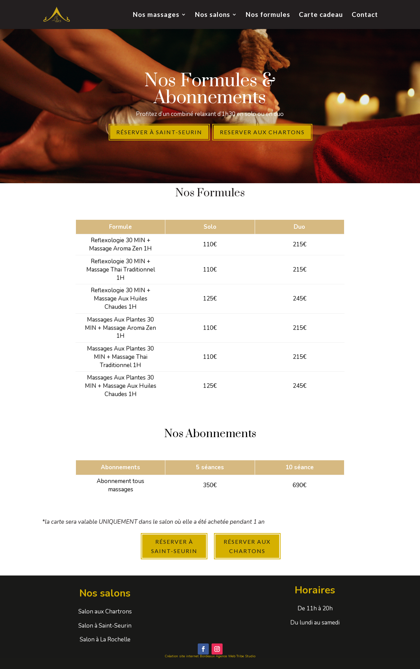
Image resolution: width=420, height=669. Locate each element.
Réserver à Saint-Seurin (174, 546)
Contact (365, 15)
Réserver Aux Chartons (247, 546)
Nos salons (212, 15)
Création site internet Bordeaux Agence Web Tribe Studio (210, 656)
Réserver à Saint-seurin (159, 132)
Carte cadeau (321, 15)
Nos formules (268, 15)
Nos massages (156, 15)
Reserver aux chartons (262, 132)
